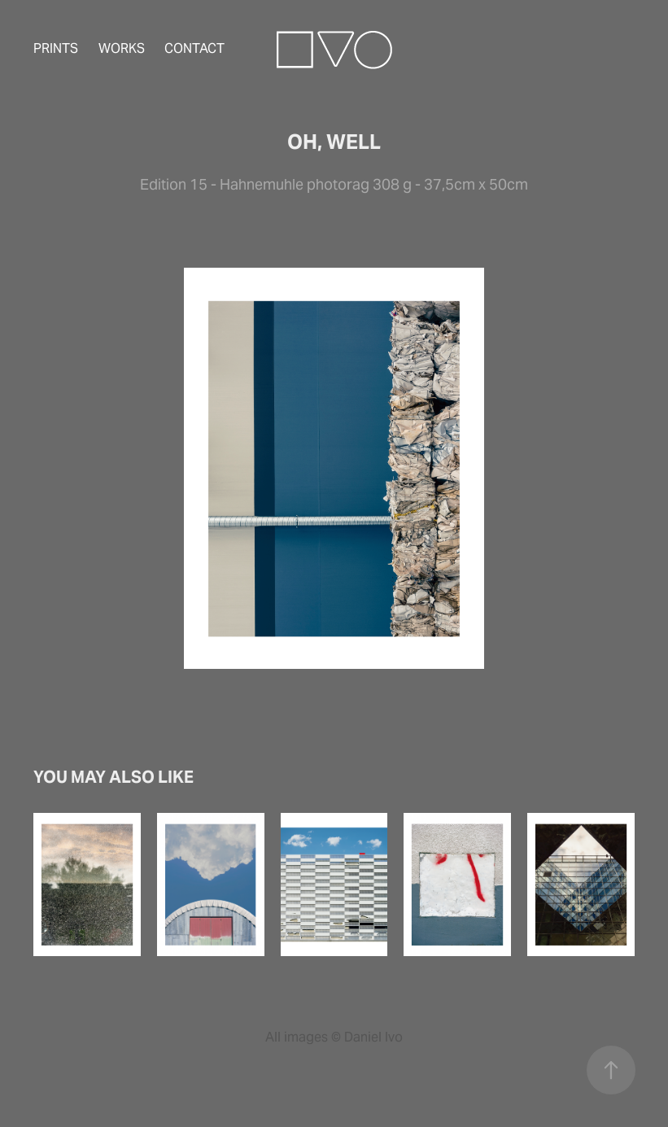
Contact (194, 48)
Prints (55, 48)
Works (121, 48)
